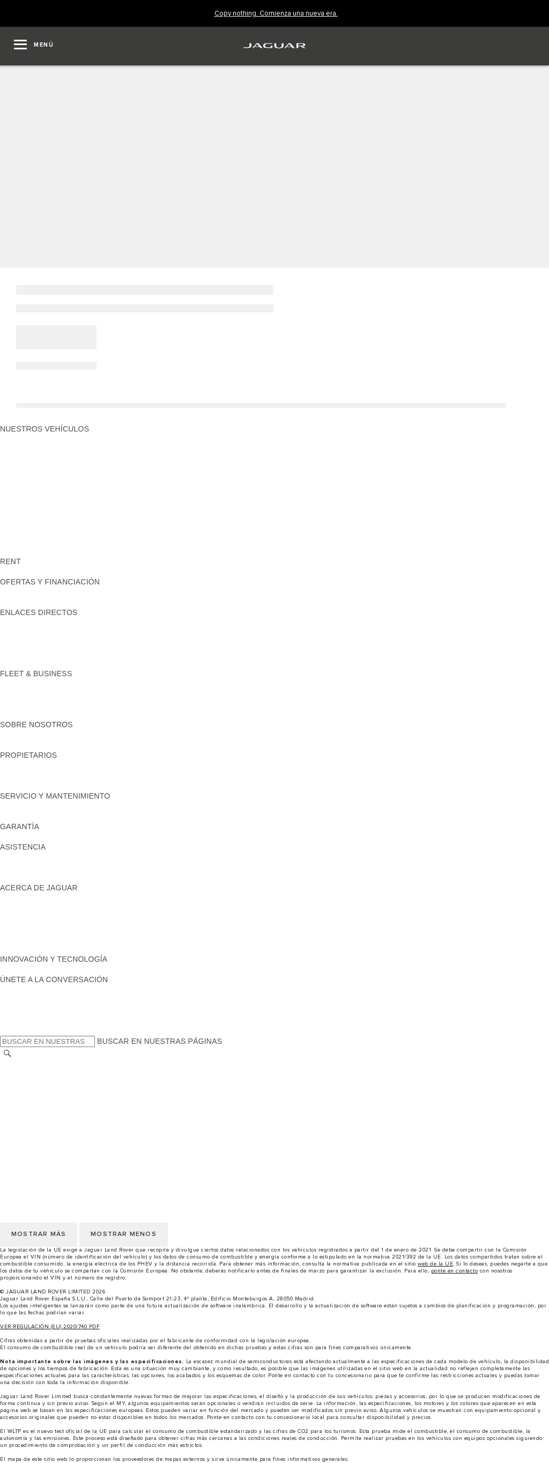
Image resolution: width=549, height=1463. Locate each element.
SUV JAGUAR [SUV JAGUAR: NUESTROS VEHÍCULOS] (24, 500)
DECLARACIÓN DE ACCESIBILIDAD (64, 1135)
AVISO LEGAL (25, 1084)
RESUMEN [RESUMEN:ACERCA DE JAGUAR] (19, 898)
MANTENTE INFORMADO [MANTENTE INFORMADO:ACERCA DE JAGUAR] (45, 928)
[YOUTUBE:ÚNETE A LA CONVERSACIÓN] (22, 1010)
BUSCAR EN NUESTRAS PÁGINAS (159, 1041)
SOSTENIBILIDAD (32, 745)
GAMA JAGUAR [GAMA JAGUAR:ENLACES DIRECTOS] (27, 622)
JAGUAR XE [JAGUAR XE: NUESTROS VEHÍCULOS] (21, 480)
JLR (7, 734)
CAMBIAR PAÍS (27, 1064)
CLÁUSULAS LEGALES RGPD (53, 1125)
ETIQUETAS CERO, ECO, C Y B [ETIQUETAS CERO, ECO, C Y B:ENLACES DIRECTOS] (56, 663)
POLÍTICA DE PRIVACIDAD (48, 1095)
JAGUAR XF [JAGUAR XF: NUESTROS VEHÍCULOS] (21, 490)
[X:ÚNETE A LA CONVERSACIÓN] (7, 1030)
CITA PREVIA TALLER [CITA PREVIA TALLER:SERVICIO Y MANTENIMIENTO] (38, 806)
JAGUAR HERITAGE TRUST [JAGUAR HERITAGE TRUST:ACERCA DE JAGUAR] (50, 949)
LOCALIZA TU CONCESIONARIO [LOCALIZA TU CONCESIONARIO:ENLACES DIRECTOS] (58, 632)
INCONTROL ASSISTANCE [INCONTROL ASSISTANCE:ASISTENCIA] (47, 877)
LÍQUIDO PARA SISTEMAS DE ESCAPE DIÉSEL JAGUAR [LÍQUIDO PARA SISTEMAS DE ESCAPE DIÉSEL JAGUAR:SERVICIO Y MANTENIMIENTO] (101, 816)
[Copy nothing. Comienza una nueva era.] (276, 13)
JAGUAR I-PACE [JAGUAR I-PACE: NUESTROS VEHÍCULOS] (29, 459)
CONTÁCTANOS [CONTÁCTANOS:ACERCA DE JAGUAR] (29, 918)
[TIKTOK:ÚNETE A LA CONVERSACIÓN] (18, 1000)
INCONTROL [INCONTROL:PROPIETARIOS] (22, 775)
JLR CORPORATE (32, 1115)
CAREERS (18, 1074)
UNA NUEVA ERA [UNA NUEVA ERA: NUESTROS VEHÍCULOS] (30, 551)
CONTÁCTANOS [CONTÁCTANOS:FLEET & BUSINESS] (29, 714)
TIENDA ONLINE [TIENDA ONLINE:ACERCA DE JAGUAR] (29, 938)
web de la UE (435, 1264)
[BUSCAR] (7, 1053)
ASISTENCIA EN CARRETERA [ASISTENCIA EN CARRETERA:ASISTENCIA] (54, 857)
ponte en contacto (454, 1271)
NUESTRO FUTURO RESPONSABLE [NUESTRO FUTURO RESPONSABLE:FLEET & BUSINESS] (65, 704)
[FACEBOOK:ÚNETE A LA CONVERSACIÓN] (25, 1020)
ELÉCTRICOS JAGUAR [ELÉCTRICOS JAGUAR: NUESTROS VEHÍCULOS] (41, 510)
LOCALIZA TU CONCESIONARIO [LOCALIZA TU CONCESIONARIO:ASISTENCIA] (58, 867)
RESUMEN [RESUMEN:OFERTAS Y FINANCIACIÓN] (19, 592)
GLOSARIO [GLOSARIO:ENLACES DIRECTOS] (20, 643)
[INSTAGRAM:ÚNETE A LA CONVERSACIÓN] (27, 989)
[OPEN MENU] (34, 46)
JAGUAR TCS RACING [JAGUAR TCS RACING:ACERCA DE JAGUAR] (40, 908)
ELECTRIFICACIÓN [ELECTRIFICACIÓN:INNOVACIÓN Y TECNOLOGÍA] (34, 969)
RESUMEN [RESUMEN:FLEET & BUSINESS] (19, 683)
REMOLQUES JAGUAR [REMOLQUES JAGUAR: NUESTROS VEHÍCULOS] (41, 520)
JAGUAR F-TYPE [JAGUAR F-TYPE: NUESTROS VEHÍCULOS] (30, 469)
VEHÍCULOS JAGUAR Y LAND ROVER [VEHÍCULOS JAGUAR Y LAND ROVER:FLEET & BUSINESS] (68, 694)
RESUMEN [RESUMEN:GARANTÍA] (19, 836)
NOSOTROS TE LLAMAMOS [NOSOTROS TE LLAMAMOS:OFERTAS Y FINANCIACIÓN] (50, 602)
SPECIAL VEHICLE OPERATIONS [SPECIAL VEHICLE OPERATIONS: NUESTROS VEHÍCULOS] (59, 530)
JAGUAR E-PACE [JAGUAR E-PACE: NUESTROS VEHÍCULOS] (30, 449)
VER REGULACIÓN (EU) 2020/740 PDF (50, 1326)
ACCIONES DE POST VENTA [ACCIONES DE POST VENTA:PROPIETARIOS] (51, 785)
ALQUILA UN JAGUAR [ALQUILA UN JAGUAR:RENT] (39, 571)
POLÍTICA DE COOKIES (42, 1105)
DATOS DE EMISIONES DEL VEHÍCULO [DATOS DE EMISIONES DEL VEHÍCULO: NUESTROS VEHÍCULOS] (71, 541)
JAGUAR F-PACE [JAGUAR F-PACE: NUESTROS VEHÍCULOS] (30, 439)
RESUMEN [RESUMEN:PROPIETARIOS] (19, 765)
